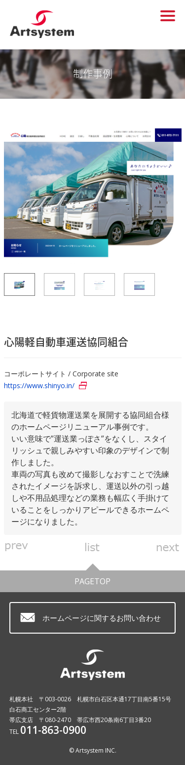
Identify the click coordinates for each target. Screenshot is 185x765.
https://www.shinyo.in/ (39, 385)
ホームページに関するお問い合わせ (101, 618)
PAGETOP (92, 578)
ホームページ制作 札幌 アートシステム (55, 24)
